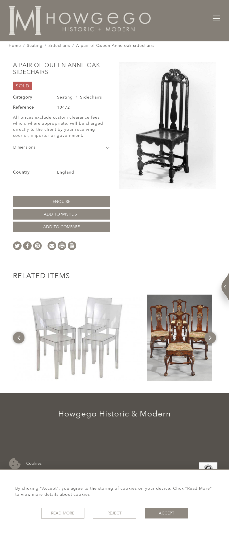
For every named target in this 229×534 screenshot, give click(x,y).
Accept (166, 513)
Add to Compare (61, 227)
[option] (78, 338)
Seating (35, 45)
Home (15, 45)
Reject (114, 513)
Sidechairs (59, 45)
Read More (62, 513)
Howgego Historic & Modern (114, 413)
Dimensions (61, 147)
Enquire (61, 201)
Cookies (25, 464)
